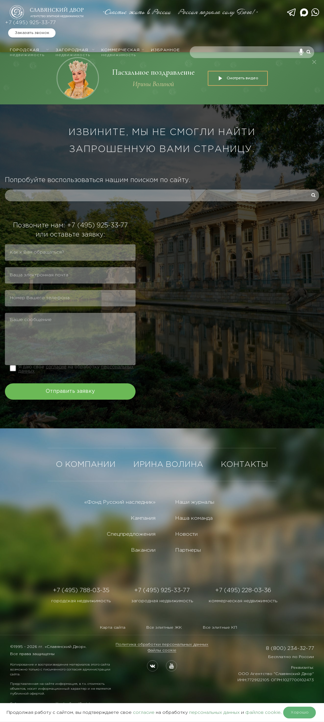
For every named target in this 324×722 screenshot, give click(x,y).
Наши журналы (194, 502)
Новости (186, 534)
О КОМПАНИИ (86, 464)
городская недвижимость (81, 601)
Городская (29, 52)
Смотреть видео (238, 78)
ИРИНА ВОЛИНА (168, 464)
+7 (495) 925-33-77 (30, 22)
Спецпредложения (131, 534)
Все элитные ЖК (164, 627)
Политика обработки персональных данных (162, 644)
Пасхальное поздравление (153, 72)
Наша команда (194, 518)
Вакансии (143, 550)
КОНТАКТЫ (244, 464)
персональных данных (214, 712)
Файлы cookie (162, 650)
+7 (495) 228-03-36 (243, 590)
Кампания (143, 518)
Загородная (75, 52)
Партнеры (188, 550)
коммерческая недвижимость (243, 601)
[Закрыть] (314, 62)
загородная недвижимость (162, 601)
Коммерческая (123, 52)
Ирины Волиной (153, 84)
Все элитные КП (220, 627)
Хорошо (300, 712)
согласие (56, 367)
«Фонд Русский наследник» (119, 502)
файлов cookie (263, 712)
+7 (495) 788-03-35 (81, 590)
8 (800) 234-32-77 (290, 648)
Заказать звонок (32, 33)
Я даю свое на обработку (76, 369)
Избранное (165, 50)
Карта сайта (112, 627)
